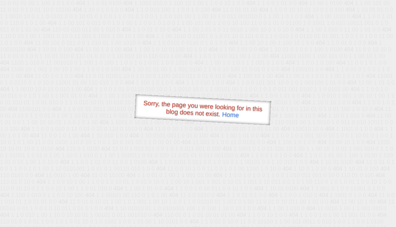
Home (230, 115)
